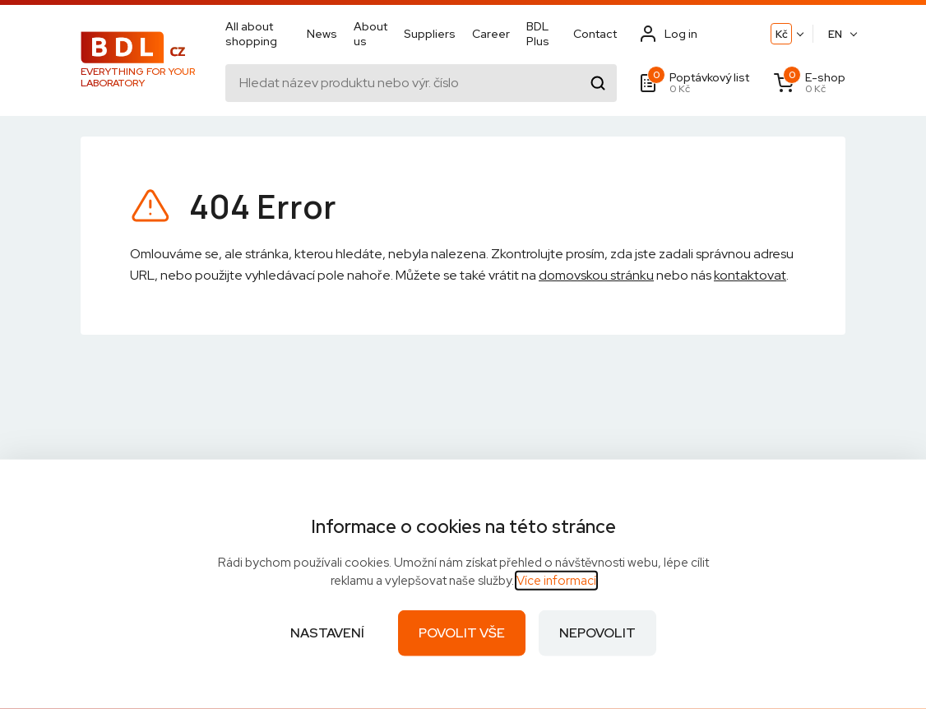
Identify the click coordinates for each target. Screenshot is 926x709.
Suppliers (430, 34)
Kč (782, 35)
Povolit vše (462, 633)
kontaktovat (750, 275)
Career (491, 34)
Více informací (556, 580)
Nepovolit (597, 633)
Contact (595, 34)
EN (835, 35)
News (322, 34)
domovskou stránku (596, 275)
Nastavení (327, 633)
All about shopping (251, 34)
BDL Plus (537, 34)
